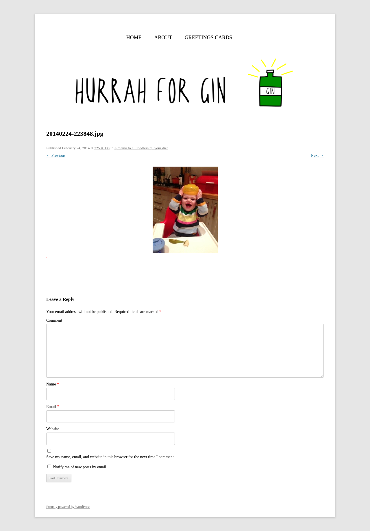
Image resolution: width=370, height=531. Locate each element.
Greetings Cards (208, 37)
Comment (54, 320)
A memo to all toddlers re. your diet (141, 148)
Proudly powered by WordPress (68, 507)
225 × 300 (102, 148)
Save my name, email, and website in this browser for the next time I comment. (110, 457)
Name (52, 384)
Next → (317, 155)
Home (134, 37)
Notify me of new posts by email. (80, 467)
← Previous (56, 155)
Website (52, 429)
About (163, 37)
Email (52, 407)
